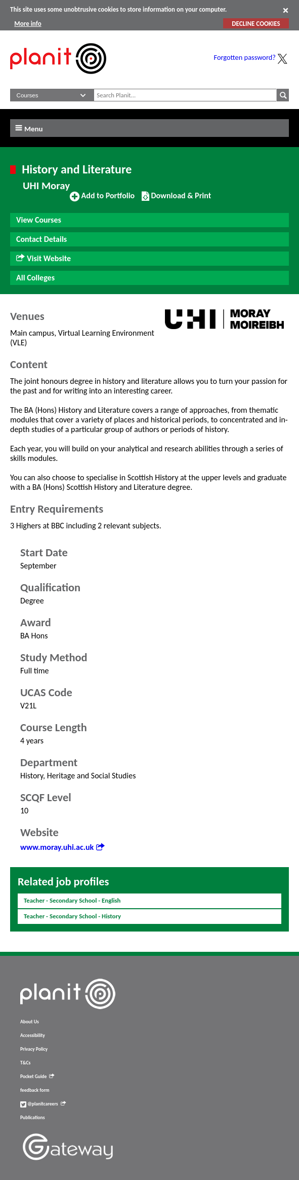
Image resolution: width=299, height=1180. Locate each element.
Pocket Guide (37, 1077)
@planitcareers (43, 1104)
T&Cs (25, 1063)
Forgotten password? (245, 57)
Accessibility (32, 1035)
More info (27, 23)
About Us (29, 1022)
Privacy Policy (34, 1049)
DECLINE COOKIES (256, 23)
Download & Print (176, 200)
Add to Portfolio (102, 200)
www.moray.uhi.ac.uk (62, 847)
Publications (32, 1118)
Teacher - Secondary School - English (72, 900)
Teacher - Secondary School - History (72, 916)
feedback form (35, 1090)
